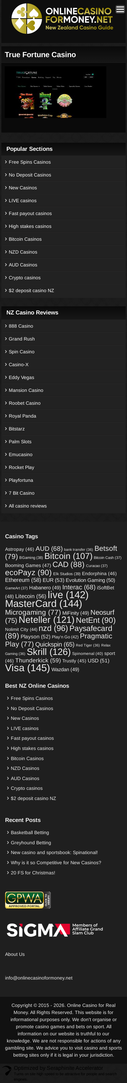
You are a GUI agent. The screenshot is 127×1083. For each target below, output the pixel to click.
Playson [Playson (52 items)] (35, 636)
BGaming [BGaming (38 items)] (31, 558)
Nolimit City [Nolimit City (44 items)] (21, 629)
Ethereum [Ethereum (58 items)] (23, 580)
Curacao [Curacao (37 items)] (97, 566)
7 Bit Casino (22, 493)
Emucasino (21, 454)
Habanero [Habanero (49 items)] (45, 587)
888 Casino (21, 326)
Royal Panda (22, 416)
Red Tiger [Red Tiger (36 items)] (88, 645)
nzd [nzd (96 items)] (53, 628)
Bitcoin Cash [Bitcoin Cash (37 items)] (108, 558)
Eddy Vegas (21, 377)
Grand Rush (22, 339)
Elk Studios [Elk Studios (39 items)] (67, 573)
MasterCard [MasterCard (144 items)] (43, 603)
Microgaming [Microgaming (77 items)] (33, 612)
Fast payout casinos (30, 213)
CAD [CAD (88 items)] (68, 564)
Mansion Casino (26, 390)
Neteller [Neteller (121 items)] (47, 619)
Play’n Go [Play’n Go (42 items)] (65, 637)
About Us (15, 954)
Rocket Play (21, 467)
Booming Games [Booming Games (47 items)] (28, 565)
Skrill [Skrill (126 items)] (49, 651)
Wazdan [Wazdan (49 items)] (65, 669)
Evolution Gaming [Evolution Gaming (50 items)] (90, 580)
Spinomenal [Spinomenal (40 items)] (87, 653)
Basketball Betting (30, 832)
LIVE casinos (23, 200)
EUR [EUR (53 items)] (53, 580)
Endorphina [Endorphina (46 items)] (99, 573)
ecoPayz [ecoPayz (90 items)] (28, 572)
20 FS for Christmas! (33, 872)
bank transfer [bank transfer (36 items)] (78, 549)
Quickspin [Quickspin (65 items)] (55, 644)
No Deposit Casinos (30, 175)
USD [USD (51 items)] (98, 660)
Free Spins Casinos (30, 162)
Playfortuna (21, 480)
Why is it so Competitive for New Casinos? (56, 862)
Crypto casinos (25, 277)
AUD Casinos (23, 264)
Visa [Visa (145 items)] (27, 667)
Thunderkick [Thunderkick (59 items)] (38, 660)
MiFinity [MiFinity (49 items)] (75, 613)
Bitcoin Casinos (25, 239)
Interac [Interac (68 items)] (79, 587)
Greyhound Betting (31, 842)
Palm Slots (20, 441)
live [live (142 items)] (68, 594)
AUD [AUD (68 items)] (49, 548)
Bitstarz (17, 428)
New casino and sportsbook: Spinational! (54, 852)
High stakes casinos (30, 226)
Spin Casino (22, 351)
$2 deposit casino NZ (31, 290)
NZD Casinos (23, 252)
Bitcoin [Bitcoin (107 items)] (68, 556)
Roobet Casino (25, 403)
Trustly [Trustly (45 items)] (74, 660)
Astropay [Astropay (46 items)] (19, 549)
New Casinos (23, 187)
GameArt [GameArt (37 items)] (16, 588)
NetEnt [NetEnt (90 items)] (96, 620)
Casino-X (18, 364)
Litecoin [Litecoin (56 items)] (30, 596)
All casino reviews (28, 506)
